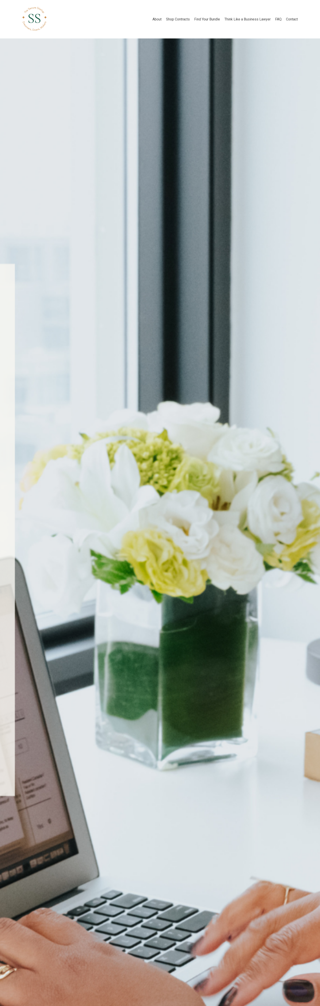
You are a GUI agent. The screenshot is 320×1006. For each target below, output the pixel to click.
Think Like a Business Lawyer (247, 19)
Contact (292, 19)
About (157, 19)
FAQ (278, 19)
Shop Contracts (178, 19)
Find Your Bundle (207, 19)
